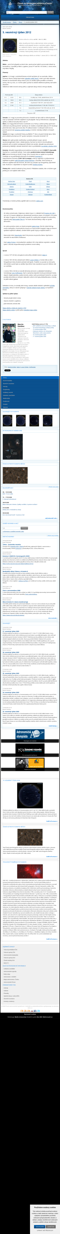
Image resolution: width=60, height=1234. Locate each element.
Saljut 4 (19, 367)
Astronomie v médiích (10, 977)
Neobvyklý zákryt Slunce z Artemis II (15, 571)
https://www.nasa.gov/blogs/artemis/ (13, 615)
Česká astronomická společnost (15, 1006)
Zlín (48, 192)
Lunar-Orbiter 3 (35, 260)
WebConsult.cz (47, 1017)
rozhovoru (18, 548)
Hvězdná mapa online (30, 310)
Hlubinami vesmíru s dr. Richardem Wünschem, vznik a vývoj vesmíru (42, 332)
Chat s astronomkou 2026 (11, 590)
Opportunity (18, 235)
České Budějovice (30, 184)
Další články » (53, 726)
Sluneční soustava (8, 383)
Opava (11, 194)
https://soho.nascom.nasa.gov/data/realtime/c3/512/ (18, 564)
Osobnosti (6, 401)
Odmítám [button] (50, 1227)
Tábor (48, 184)
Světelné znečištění (9, 395)
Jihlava (48, 186)
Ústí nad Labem (11, 184)
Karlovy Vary (11, 181)
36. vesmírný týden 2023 (11, 652)
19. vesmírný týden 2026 (39, 329)
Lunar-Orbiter (25, 367)
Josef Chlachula (7, 542)
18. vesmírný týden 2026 (39, 335)
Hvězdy (5, 386)
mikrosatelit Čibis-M (18, 219)
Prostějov (11, 192)
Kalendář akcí (8, 488)
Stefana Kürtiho (38, 164)
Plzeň (30, 181)
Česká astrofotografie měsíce (14, 464)
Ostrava (30, 194)
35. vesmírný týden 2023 (11, 673)
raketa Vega (35, 226)
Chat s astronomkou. (31, 594)
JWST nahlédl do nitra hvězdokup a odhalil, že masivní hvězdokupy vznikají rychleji (44, 326)
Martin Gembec (7, 28)
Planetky (6, 993)
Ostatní (5, 404)
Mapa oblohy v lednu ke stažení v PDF (14, 308)
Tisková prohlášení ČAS (10, 949)
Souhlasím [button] (40, 1227)
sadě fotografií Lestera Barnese (24, 160)
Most (48, 181)
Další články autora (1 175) (40, 324)
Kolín (30, 186)
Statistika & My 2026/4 (16, 546)
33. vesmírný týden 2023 (11, 711)
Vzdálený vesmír (8, 392)
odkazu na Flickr (23, 581)
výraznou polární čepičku (22, 130)
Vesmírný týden (12, 367)
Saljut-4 (44, 255)
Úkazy (20, 22)
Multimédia (6, 398)
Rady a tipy (7, 974)
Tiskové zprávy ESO (9, 958)
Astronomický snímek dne (12, 431)
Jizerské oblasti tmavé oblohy (36, 288)
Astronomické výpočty (10, 971)
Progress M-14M (49, 213)
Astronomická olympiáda (11, 955)
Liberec (12, 186)
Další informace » (52, 821)
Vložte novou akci (53, 487)
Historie (5, 407)
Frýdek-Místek (48, 194)
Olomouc (30, 192)
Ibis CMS (39, 1017)
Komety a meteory (9, 1001)
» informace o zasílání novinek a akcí (13, 531)
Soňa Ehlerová (6, 588)
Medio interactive (20, 1017)
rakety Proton (11, 242)
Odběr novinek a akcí (10, 523)
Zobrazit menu (30, 17)
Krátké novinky (8, 537)
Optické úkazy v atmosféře (11, 996)
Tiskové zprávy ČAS (9, 952)
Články (15, 22)
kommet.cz (38, 156)
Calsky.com (39, 201)
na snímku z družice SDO (49, 146)
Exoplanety (6, 389)
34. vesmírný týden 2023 (11, 692)
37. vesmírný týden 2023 (11, 631)
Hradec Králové (30, 189)
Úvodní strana (7, 22)
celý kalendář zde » (51, 518)
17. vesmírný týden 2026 (39, 336)
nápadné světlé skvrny (32, 78)
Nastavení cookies (30, 1014)
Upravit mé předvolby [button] (45, 1230)
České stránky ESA (9, 960)
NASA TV (6, 963)
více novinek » (52, 618)
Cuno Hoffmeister (17, 273)
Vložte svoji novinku (53, 535)
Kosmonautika (7, 380)
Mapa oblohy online (9, 310)
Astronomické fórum (9, 982)
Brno (48, 189)
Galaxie (6, 990)
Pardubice (11, 189)
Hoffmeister (32, 367)
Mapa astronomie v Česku (11, 979)
